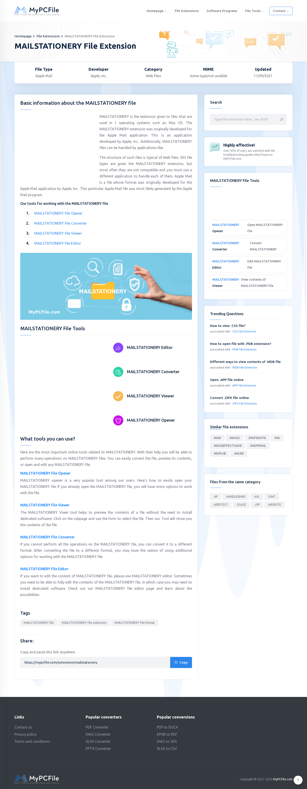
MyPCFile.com (283, 779)
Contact (281, 11)
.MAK (217, 438)
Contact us (23, 727)
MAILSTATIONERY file (39, 622)
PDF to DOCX (167, 727)
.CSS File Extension (244, 331)
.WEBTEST (220, 504)
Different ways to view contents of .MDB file (245, 362)
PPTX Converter (98, 749)
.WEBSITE (274, 504)
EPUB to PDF (167, 734)
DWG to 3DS (167, 741)
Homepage (157, 11)
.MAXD (239, 453)
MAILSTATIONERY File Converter (60, 223)
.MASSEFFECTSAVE (227, 445)
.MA (277, 438)
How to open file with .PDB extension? (240, 344)
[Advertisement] (57, 144)
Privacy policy (25, 734)
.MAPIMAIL (258, 445)
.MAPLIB (219, 453)
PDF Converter (97, 727)
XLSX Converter (98, 741)
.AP (215, 496)
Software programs (222, 11)
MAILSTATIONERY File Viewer (58, 233)
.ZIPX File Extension (244, 403)
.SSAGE (241, 504)
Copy (181, 662)
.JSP (257, 504)
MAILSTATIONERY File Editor (57, 243)
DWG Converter (98, 734)
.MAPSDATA (257, 438)
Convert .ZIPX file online (229, 398)
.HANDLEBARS (236, 496)
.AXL (257, 496)
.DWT (272, 496)
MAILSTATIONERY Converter (153, 371)
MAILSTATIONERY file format (135, 622)
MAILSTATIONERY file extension (84, 622)
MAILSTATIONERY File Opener (58, 213)
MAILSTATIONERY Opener (151, 420)
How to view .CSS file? (227, 326)
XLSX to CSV (167, 749)
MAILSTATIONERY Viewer (150, 396)
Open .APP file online (227, 380)
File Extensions (187, 11)
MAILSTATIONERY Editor (150, 347)
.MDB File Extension (244, 367)
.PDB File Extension (244, 349)
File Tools (254, 11)
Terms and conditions (32, 741)
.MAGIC (234, 438)
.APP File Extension (244, 385)
